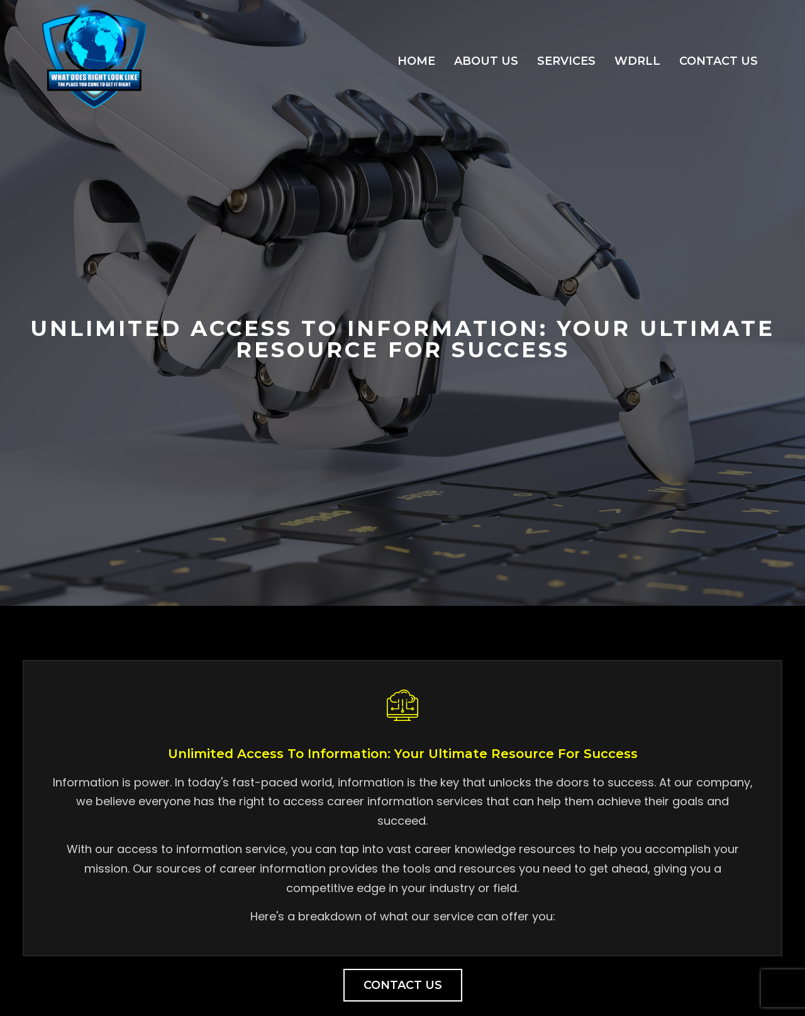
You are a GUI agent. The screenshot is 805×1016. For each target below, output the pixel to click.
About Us (486, 61)
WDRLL (637, 61)
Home (416, 61)
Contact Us (718, 61)
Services (566, 61)
